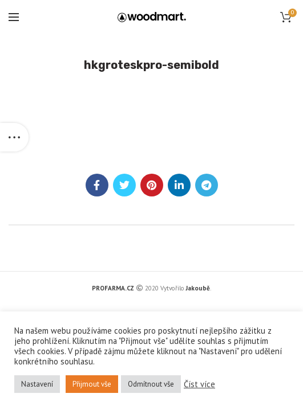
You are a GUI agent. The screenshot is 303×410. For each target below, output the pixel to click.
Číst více (199, 384)
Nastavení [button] (37, 384)
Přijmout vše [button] (91, 384)
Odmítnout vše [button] (151, 384)
